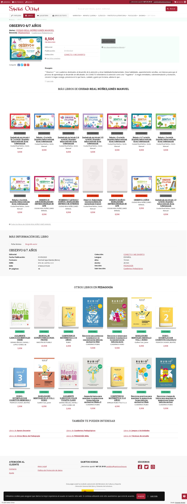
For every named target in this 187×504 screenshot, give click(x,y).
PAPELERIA (16, 16)
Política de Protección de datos (50, 470)
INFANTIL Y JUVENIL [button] (89, 16)
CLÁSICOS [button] (102, 16)
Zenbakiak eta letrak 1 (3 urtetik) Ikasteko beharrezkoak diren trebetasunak (165, 203)
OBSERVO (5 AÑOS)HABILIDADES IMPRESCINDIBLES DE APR (44, 203)
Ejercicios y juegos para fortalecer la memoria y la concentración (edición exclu (117, 339)
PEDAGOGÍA (24, 32)
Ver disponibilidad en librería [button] (113, 47)
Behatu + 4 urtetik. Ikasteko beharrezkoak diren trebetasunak (20, 202)
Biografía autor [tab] (31, 244)
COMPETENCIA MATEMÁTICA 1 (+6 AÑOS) (68, 338)
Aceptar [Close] (141, 496)
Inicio (12, 19)
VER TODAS (151, 16)
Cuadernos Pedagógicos (42, 33)
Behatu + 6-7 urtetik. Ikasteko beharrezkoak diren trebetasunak (141, 139)
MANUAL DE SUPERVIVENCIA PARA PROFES (44, 338)
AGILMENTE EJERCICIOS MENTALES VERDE (20, 338)
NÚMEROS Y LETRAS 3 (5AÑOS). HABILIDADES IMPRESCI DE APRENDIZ (68, 202)
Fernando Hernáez (180, 502)
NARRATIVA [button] (77, 16)
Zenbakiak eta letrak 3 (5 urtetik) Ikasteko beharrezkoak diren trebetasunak (92, 140)
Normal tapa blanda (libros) (49, 260)
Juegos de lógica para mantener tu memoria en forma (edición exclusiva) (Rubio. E (92, 399)
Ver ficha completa (52, 58)
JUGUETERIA (42, 16)
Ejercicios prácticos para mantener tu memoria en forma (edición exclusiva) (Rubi (141, 399)
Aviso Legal (42, 466)
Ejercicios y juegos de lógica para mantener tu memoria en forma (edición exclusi (166, 399)
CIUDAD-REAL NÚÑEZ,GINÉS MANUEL (35, 30)
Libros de (19, 430)
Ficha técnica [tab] (16, 244)
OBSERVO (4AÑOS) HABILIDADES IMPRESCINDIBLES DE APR (117, 203)
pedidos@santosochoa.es (162, 2)
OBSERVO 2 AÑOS (141, 200)
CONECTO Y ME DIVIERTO (74, 54)
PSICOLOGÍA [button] (132, 16)
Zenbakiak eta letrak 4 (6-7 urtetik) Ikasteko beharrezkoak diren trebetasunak (19, 140)
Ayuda (11, 473)
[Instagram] (153, 466)
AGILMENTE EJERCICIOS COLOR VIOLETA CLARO (68, 398)
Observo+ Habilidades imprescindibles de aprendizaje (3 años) (92, 202)
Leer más (154, 496)
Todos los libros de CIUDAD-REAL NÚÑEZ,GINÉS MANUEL (30, 224)
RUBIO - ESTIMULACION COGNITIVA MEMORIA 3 (19, 398)
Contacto (12, 469)
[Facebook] (140, 466)
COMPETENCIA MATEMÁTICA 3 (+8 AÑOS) (117, 398)
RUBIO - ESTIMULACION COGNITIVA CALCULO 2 (165, 338)
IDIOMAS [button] (142, 16)
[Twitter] (146, 466)
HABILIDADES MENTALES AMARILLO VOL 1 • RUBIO (141, 338)
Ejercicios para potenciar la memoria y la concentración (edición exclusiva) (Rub (92, 339)
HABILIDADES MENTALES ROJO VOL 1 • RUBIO (44, 398)
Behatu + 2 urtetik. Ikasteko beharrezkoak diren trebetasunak (44, 139)
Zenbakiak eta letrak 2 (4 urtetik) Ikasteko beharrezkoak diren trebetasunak (68, 140)
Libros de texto (59, 16)
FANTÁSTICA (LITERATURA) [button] (116, 16)
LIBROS (29, 16)
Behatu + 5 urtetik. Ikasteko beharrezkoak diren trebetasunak (117, 139)
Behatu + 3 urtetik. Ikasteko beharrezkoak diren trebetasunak (166, 139)
